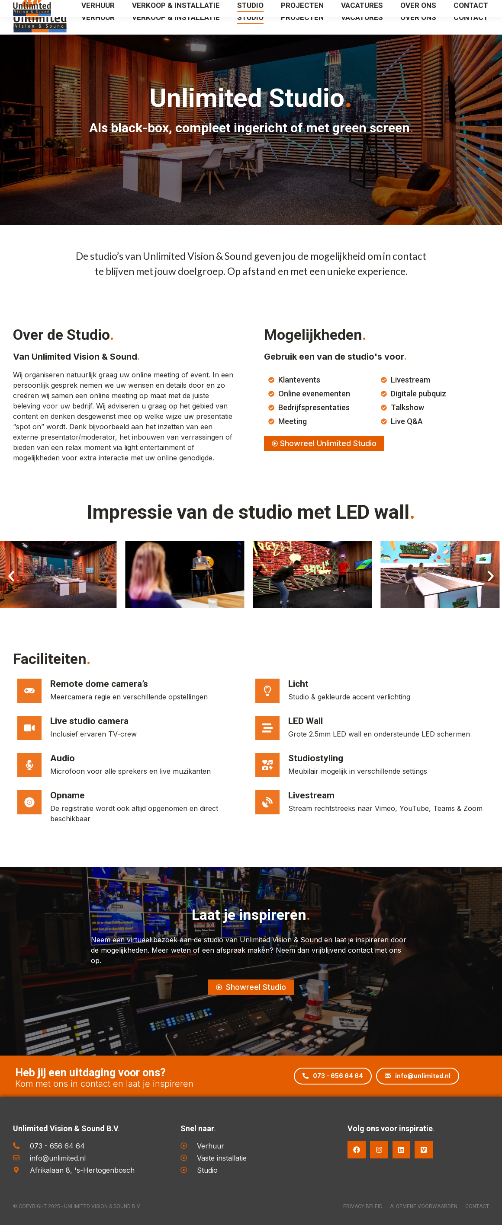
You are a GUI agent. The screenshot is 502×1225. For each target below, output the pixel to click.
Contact (477, 1206)
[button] (11, 576)
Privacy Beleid (352, 1206)
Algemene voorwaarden (418, 1206)
